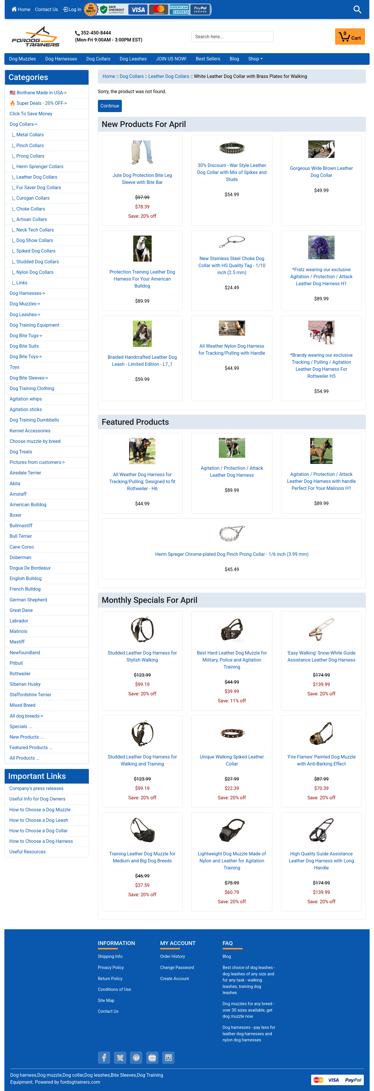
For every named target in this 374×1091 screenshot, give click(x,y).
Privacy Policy (111, 967)
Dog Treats (21, 452)
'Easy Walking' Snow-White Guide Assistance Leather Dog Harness (322, 656)
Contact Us (46, 9)
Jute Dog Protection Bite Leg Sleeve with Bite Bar (142, 179)
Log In (72, 9)
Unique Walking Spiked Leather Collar (232, 760)
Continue (110, 106)
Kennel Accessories (30, 431)
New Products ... (27, 737)
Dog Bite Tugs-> (26, 335)
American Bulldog (28, 504)
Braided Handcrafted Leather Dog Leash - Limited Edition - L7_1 (142, 360)
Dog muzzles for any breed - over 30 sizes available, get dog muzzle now (249, 1010)
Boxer (16, 515)
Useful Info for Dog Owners (37, 799)
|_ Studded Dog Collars (34, 262)
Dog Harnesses (61, 59)
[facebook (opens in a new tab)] (104, 1058)
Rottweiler (20, 673)
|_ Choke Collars (27, 209)
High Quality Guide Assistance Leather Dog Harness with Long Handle (321, 861)
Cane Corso (22, 547)
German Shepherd (28, 600)
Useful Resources (27, 852)
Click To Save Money (31, 113)
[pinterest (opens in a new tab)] (136, 1058)
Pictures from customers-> (37, 462)
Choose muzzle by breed (35, 441)
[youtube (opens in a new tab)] (152, 1058)
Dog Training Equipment (34, 325)
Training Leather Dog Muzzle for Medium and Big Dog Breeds (142, 857)
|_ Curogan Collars (30, 198)
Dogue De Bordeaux (30, 568)
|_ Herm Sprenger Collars (36, 166)
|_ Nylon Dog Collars (31, 272)
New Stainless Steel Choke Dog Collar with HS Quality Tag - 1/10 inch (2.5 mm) (231, 265)
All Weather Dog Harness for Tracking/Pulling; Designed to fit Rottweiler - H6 (142, 481)
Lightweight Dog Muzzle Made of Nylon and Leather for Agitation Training (232, 861)
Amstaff (18, 494)
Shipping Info (110, 956)
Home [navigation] (109, 76)
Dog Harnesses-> (27, 293)
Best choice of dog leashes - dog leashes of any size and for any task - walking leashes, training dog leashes (249, 980)
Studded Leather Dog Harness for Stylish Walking (142, 656)
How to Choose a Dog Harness (41, 841)
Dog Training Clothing (32, 388)
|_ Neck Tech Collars (32, 230)
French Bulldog (25, 589)
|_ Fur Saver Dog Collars (35, 187)
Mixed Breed (22, 705)
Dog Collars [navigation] (132, 76)
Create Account (174, 978)
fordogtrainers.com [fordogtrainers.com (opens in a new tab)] (80, 1082)
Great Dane (21, 610)
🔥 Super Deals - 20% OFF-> (38, 103)
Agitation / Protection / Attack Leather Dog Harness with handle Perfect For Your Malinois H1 (321, 481)
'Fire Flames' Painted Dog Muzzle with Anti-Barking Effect (321, 760)
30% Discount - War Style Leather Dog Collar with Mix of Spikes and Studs (232, 172)
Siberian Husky (25, 684)
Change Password (177, 967)
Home (21, 9)
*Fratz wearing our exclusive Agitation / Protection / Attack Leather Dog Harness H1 (321, 276)
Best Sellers (208, 59)
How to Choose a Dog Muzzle (39, 809)
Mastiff (17, 642)
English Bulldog (25, 578)
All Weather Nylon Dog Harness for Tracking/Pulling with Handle (232, 349)
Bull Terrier (21, 536)
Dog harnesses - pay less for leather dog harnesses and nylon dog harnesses (249, 1034)
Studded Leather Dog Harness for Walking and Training (142, 760)
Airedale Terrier (25, 473)
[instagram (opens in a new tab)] (168, 1058)
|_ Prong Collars (27, 156)
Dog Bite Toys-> (26, 356)
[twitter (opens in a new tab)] (120, 1058)
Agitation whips (26, 399)
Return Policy (110, 978)
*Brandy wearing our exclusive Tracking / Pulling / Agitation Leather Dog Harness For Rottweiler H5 (321, 365)
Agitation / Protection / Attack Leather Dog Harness (232, 471)
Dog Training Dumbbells (34, 420)
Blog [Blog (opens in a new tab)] (234, 59)
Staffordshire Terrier (30, 694)
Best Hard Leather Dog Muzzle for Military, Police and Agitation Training (232, 660)
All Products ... (25, 758)
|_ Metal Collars (27, 135)
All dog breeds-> (26, 716)
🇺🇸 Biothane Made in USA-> (38, 92)
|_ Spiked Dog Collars (33, 251)
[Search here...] (232, 36)
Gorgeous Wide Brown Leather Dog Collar (321, 172)
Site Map (106, 1000)
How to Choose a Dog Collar (38, 831)
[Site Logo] (36, 36)
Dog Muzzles (22, 59)
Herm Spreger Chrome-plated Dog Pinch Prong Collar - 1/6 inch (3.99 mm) (232, 554)
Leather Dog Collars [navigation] (168, 76)
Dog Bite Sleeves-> (29, 378)
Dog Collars (98, 59)
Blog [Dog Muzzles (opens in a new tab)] (227, 956)
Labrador (19, 621)
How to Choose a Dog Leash (38, 820)
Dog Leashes (133, 59)
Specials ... (21, 726)
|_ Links (18, 283)
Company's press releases (36, 788)
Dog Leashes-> (25, 314)
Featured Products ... (31, 747)
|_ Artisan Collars (28, 219)
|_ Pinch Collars (27, 145)
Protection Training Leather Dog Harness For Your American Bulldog (142, 279)
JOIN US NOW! (171, 59)
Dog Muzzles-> (25, 304)
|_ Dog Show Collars (31, 240)
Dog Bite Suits (24, 346)
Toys (15, 367)
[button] (358, 10)
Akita (15, 483)
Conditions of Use (114, 989)
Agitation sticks (26, 409)
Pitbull (16, 663)
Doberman (20, 557)
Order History (172, 956)
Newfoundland (25, 652)
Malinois (18, 631)
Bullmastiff (21, 525)
